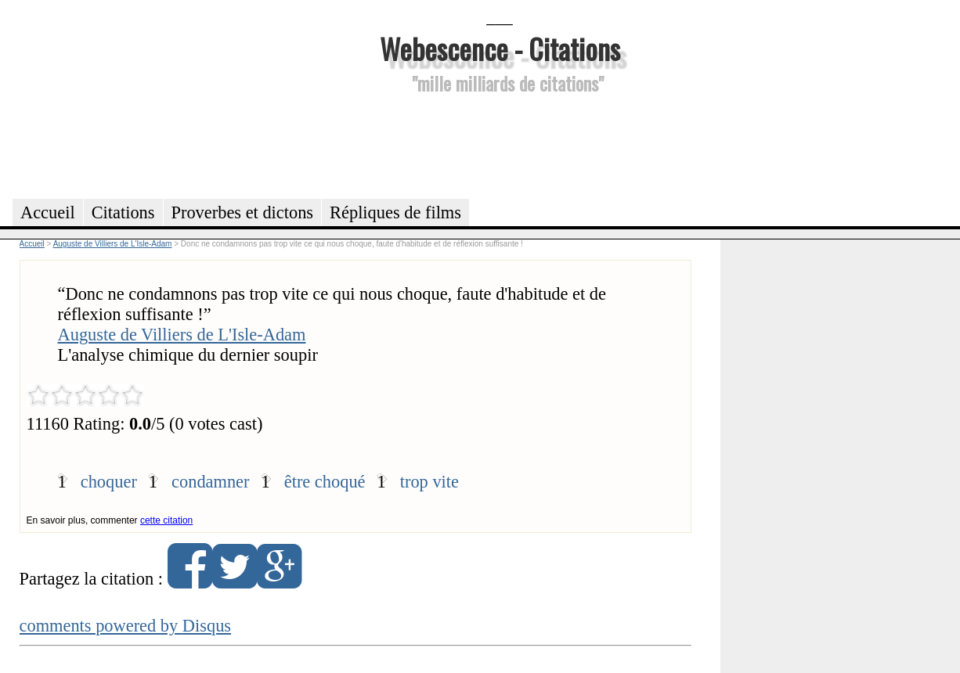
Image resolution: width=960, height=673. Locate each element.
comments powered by (126, 625)
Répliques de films (395, 212)
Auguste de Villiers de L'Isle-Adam (182, 334)
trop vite (429, 481)
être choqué (325, 481)
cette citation (166, 520)
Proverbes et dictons (242, 212)
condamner (210, 481)
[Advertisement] (500, 144)
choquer (109, 481)
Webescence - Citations (500, 48)
